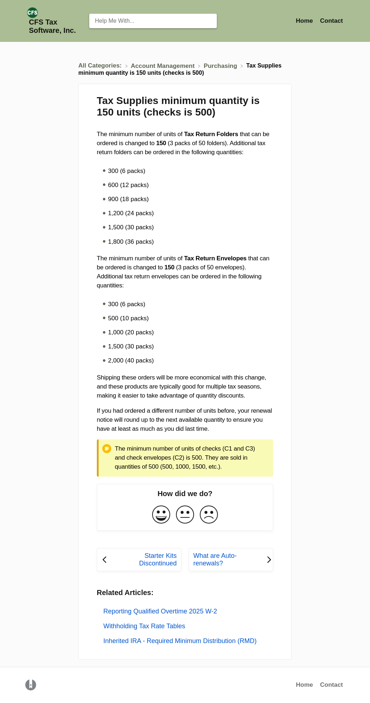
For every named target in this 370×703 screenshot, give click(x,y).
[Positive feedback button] (161, 515)
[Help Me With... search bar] (153, 21)
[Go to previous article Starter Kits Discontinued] (139, 559)
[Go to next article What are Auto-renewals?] (231, 559)
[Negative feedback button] (209, 515)
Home (304, 684)
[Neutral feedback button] (185, 515)
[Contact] (331, 21)
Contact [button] (331, 20)
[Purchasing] (221, 65)
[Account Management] (163, 65)
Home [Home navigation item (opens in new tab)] (305, 20)
